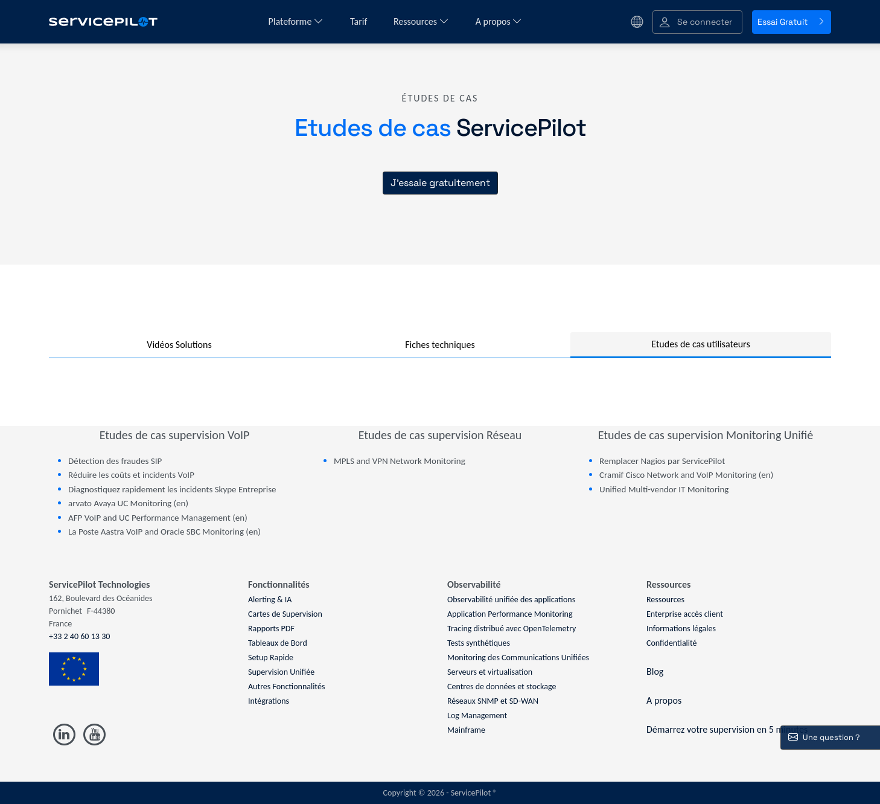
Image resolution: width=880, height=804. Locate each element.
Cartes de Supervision (285, 614)
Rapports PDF (271, 628)
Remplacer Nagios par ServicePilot (662, 460)
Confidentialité (671, 643)
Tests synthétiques (478, 643)
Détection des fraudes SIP (115, 460)
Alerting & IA (270, 599)
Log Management (477, 715)
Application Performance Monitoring (510, 614)
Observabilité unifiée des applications (511, 599)
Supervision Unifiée (281, 672)
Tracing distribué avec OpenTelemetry (511, 628)
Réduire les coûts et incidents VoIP (131, 474)
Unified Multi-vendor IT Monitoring (664, 489)
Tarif (359, 21)
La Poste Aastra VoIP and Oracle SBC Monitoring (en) (164, 531)
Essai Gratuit (791, 21)
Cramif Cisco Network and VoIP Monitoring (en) (686, 474)
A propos (499, 21)
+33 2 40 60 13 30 (79, 636)
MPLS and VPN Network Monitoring (399, 460)
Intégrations (268, 701)
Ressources (421, 21)
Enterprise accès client (684, 614)
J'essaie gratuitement (440, 182)
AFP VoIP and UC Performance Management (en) (157, 517)
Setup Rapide (270, 657)
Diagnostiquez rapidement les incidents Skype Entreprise (172, 489)
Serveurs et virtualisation (489, 672)
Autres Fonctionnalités (286, 686)
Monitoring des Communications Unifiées (518, 657)
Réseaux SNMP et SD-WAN (492, 701)
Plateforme (296, 21)
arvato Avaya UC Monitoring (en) (128, 503)
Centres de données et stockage (501, 686)
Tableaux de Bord (277, 643)
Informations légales (681, 628)
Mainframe (466, 730)
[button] (697, 22)
